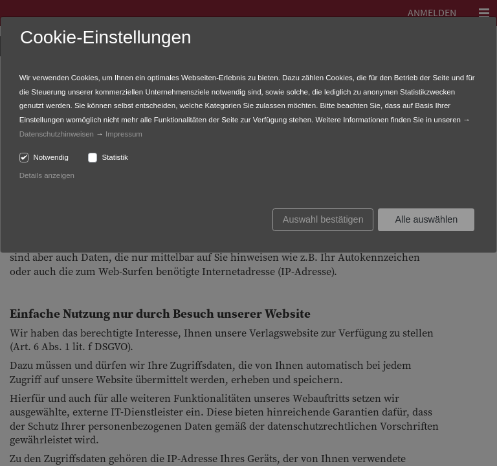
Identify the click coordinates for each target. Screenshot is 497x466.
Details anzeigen (46, 175)
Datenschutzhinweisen (56, 134)
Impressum (123, 134)
